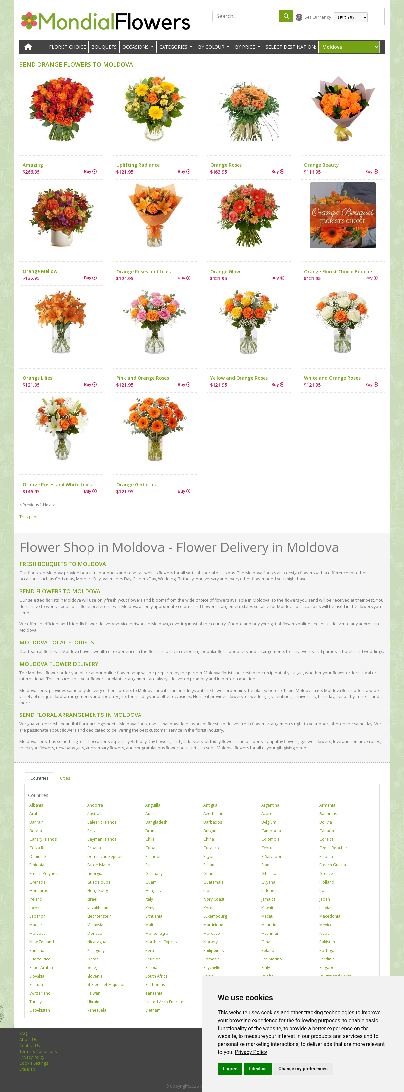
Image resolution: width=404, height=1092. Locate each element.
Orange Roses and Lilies (143, 271)
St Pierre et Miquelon (106, 984)
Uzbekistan (39, 1010)
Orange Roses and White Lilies (57, 484)
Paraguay (96, 950)
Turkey (35, 1002)
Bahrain (36, 822)
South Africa (156, 976)
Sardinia (327, 959)
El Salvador (271, 856)
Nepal (325, 933)
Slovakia (36, 976)
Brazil (92, 831)
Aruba (35, 813)
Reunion (153, 959)
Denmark (37, 856)
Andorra (95, 805)
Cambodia (271, 831)
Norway (210, 942)
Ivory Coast (213, 899)
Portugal (327, 950)
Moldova (37, 933)
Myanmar (270, 933)
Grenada (37, 882)
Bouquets (104, 47)
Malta (150, 925)
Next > (49, 505)
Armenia (327, 805)
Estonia (326, 856)
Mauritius (269, 925)
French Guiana (332, 865)
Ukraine (94, 1002)
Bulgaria (211, 831)
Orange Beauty (321, 165)
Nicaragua (96, 942)
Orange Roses (226, 165)
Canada (326, 831)
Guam (151, 882)
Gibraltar (269, 873)
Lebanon (37, 916)
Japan (324, 899)
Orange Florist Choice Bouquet (339, 271)
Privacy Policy (251, 1052)
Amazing (33, 165)
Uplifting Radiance (138, 165)
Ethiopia (36, 865)
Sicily (265, 967)
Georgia (94, 873)
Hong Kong (97, 890)
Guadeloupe (99, 882)
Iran (323, 890)
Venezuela (96, 1010)
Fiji (147, 865)
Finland (210, 865)
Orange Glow (225, 271)
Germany (154, 873)
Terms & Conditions (38, 1051)
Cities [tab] (65, 778)
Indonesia (270, 890)
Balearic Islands (101, 822)
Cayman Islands (101, 839)
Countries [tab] (39, 778)
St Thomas (155, 984)
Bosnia (35, 831)
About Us (28, 1039)
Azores (267, 813)
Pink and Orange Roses (142, 378)
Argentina (270, 805)
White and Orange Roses (332, 378)
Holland (326, 882)
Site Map (27, 1069)
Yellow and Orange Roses (239, 378)
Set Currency (317, 17)
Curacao (211, 848)
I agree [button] (230, 1068)
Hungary (153, 890)
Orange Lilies (37, 378)
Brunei (151, 831)
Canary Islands (43, 839)
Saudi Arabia (41, 967)
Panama (36, 950)
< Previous (29, 505)
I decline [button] (257, 1068)
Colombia (270, 839)
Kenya (151, 907)
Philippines (213, 950)
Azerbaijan (213, 813)
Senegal (94, 967)
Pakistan (327, 942)
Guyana (268, 882)
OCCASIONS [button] (136, 47)
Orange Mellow (40, 271)
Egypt (208, 856)
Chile (150, 839)
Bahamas (328, 813)
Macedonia (329, 916)
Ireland (35, 899)
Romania (211, 959)
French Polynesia (45, 873)
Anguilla (152, 805)
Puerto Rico (40, 959)
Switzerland (40, 993)
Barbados (212, 822)
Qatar (92, 959)
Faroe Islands (99, 865)
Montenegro (156, 933)
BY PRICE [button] (245, 47)
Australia (95, 813)
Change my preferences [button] (302, 1068)
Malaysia (95, 925)
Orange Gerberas (136, 484)
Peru (149, 950)
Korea (209, 907)
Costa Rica (39, 848)
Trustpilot (28, 517)
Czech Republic (333, 848)
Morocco (211, 933)
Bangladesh (156, 822)
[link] (251, 1052)
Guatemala (213, 882)
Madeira (37, 925)
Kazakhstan (97, 907)
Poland (267, 950)
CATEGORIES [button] (174, 47)
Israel (92, 899)
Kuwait (267, 907)
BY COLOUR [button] (212, 47)
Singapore (329, 967)
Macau (267, 916)
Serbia (151, 967)
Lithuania (153, 916)
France (267, 865)
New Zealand (41, 942)
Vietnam (153, 1010)
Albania (36, 805)
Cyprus (267, 848)
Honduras (38, 890)
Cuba (150, 848)
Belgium (268, 822)
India (208, 890)
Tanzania (153, 993)
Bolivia (325, 822)
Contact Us (29, 1045)
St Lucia (36, 984)
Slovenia (95, 976)
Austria (152, 813)
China (208, 839)
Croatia (94, 848)
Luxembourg (215, 916)
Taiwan (93, 993)
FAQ (23, 1033)
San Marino (271, 959)
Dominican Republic (105, 856)
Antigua (210, 805)
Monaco (94, 933)
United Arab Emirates (165, 1002)
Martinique (213, 925)
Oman (267, 942)
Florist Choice (67, 47)
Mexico (326, 925)
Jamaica (268, 899)
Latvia (324, 907)
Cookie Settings (33, 1063)
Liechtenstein (99, 916)
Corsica (326, 839)
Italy (149, 899)
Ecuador (153, 856)
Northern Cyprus (161, 942)
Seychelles (212, 967)
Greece (326, 873)
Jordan (35, 907)
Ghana (209, 873)
